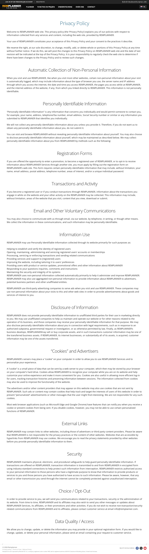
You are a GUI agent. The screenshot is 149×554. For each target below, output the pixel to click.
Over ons (80, 7)
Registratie (40, 2)
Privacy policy (6, 549)
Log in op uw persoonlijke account (19, 2)
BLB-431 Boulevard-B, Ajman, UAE (134, 2)
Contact (91, 7)
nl (142, 7)
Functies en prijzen (46, 7)
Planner (30, 7)
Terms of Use (17, 549)
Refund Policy (27, 549)
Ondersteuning (65, 7)
